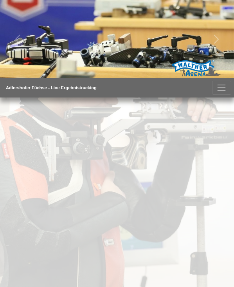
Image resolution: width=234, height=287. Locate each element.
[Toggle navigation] (221, 87)
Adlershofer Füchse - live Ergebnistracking (51, 87)
